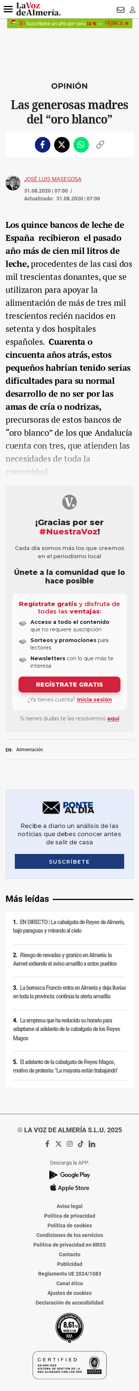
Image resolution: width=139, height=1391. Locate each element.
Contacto (69, 1254)
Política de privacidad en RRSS (69, 1245)
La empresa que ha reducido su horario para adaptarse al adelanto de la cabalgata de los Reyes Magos (66, 1029)
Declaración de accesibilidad (69, 1303)
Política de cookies (69, 1225)
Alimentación (29, 749)
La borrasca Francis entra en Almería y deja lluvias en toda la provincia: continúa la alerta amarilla (69, 992)
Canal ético (69, 1283)
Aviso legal (70, 1206)
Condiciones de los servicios (69, 1235)
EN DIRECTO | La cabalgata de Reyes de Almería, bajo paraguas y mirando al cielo (69, 927)
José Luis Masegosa (53, 179)
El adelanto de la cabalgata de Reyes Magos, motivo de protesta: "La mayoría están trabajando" (65, 1066)
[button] (8, 9)
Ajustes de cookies (69, 1293)
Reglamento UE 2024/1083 (69, 1274)
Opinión (69, 86)
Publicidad (69, 1264)
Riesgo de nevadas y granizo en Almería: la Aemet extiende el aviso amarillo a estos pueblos (65, 960)
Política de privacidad (69, 1216)
